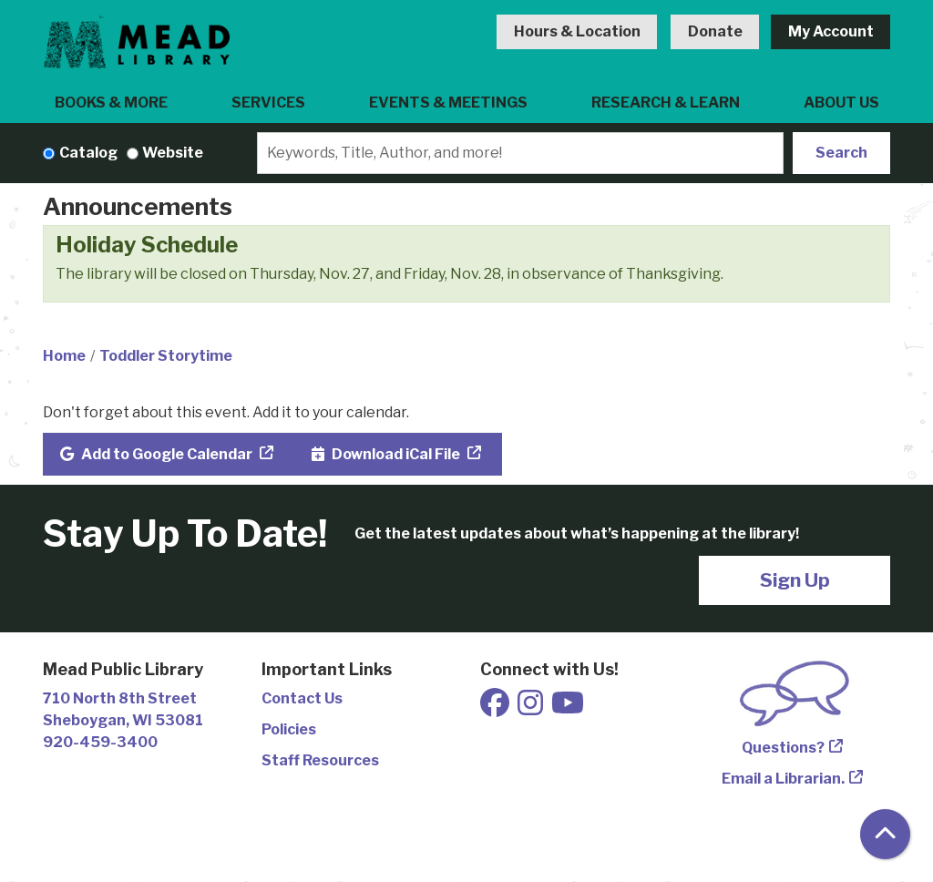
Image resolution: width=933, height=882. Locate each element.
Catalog (88, 152)
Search (841, 152)
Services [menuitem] (268, 102)
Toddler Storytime (165, 355)
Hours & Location (577, 31)
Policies (288, 729)
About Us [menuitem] (841, 102)
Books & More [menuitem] (111, 102)
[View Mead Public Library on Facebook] (496, 708)
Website (172, 152)
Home (64, 355)
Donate (715, 31)
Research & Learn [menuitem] (665, 102)
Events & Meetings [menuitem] (448, 102)
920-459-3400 (100, 742)
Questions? (783, 747)
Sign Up (795, 580)
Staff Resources (320, 760)
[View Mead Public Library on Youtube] (567, 708)
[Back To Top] (885, 834)
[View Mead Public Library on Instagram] (532, 708)
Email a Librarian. (783, 778)
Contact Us (302, 698)
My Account (831, 31)
